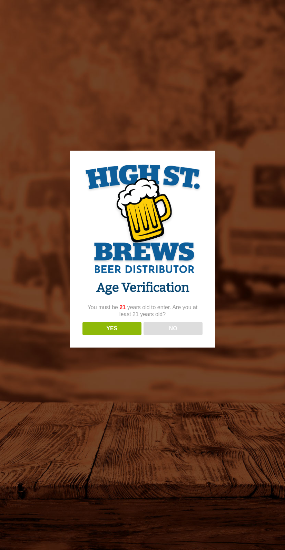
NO (173, 328)
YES (111, 328)
